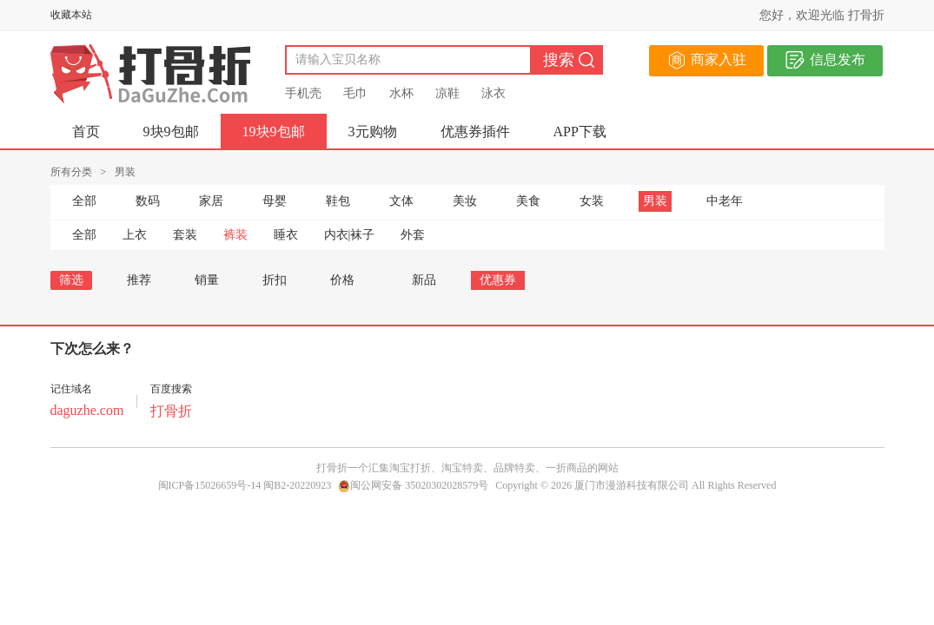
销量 (207, 279)
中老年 (724, 200)
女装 (592, 200)
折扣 (274, 279)
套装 (185, 234)
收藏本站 (71, 15)
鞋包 (338, 200)
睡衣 (286, 234)
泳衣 (493, 93)
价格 (349, 279)
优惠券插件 (475, 131)
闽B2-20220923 (297, 485)
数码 (148, 200)
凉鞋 (447, 93)
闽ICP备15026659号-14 (210, 485)
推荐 (139, 279)
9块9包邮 (171, 131)
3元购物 (372, 131)
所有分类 (71, 172)
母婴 (274, 200)
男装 (655, 200)
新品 (424, 279)
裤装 (235, 234)
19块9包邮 (273, 131)
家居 (211, 200)
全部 (84, 200)
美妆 (465, 200)
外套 (413, 234)
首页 (86, 131)
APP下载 (579, 131)
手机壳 (303, 93)
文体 (401, 200)
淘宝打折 (410, 468)
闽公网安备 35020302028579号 (413, 485)
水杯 (401, 93)
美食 (528, 200)
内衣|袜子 (349, 234)
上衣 (135, 234)
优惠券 (498, 279)
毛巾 (355, 93)
